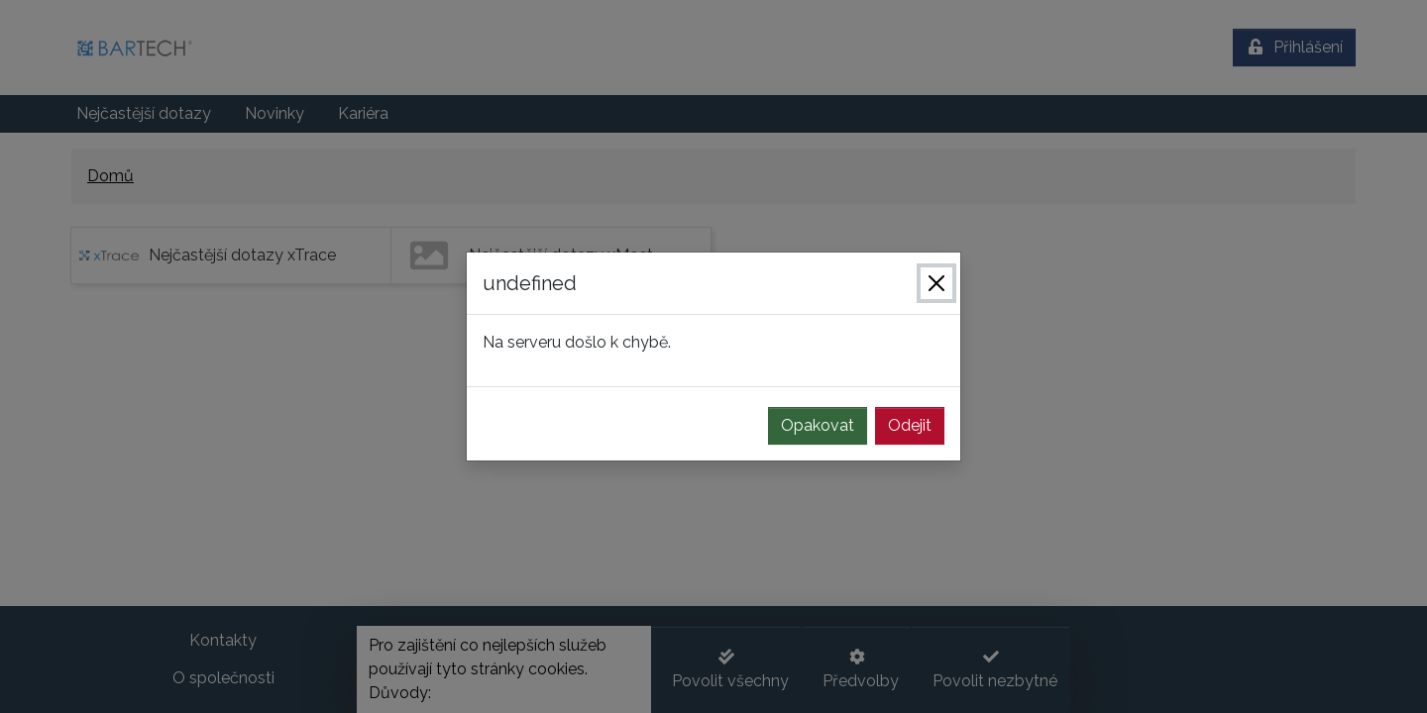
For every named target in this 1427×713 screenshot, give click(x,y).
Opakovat (817, 425)
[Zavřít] (936, 283)
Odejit (910, 425)
